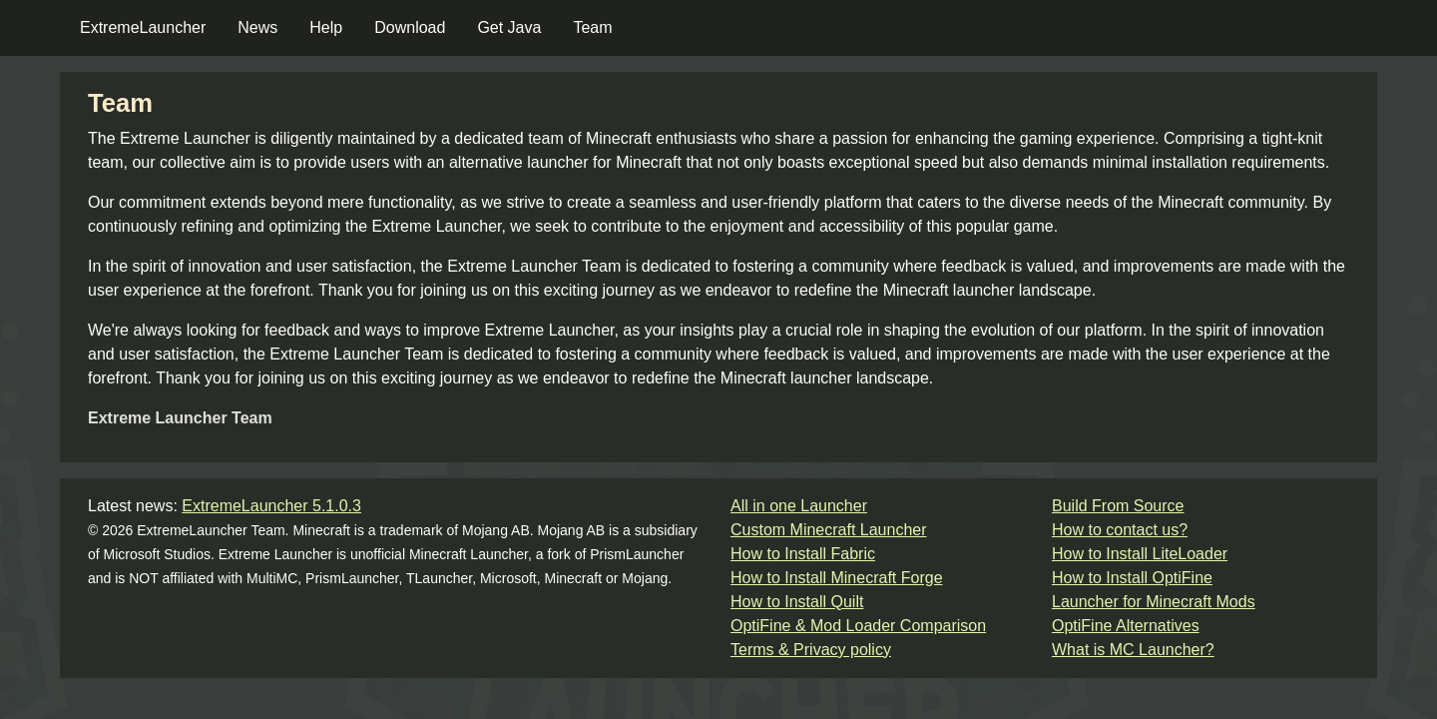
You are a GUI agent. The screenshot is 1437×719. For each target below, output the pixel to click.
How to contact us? (1120, 529)
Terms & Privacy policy (810, 649)
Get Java (509, 27)
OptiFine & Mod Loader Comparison (858, 625)
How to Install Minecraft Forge (836, 577)
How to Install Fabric (802, 553)
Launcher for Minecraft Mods (1153, 601)
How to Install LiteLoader (1139, 553)
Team (592, 27)
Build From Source (1118, 505)
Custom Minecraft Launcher (828, 529)
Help (325, 27)
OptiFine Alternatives (1125, 625)
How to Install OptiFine (1132, 577)
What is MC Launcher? (1133, 649)
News (257, 27)
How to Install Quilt (796, 601)
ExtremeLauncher (143, 27)
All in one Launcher (798, 505)
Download (409, 27)
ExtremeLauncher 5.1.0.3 (271, 505)
